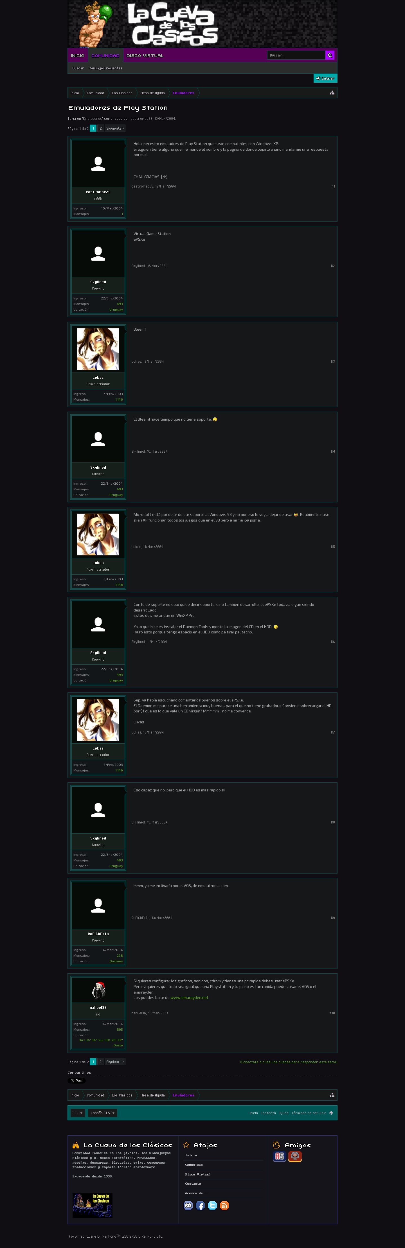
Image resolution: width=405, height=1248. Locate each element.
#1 (333, 186)
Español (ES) (101, 1113)
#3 (333, 361)
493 (120, 304)
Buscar (78, 68)
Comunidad (106, 55)
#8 (333, 822)
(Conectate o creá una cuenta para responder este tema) (289, 1062)
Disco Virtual (145, 55)
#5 (333, 546)
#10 (332, 1013)
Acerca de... (197, 1193)
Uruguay (116, 309)
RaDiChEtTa (98, 933)
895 (120, 1029)
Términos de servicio (308, 1113)
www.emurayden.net (189, 997)
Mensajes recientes (105, 68)
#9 (333, 917)
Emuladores (92, 118)
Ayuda (284, 1113)
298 (120, 955)
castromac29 (141, 118)
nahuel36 (98, 1007)
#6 (333, 641)
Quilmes (116, 961)
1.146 (119, 399)
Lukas (98, 377)
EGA (76, 1113)
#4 (333, 451)
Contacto (268, 1113)
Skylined (98, 281)
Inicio (78, 55)
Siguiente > (115, 128)
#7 (333, 732)
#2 (333, 265)
